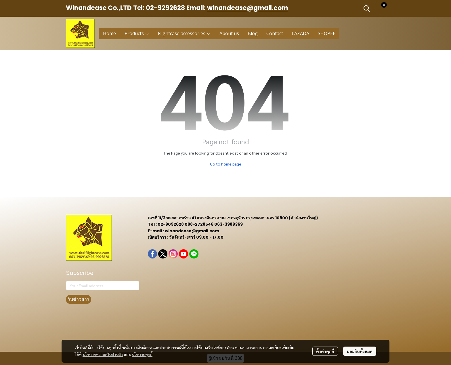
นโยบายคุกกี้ (142, 354)
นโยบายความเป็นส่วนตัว (103, 354)
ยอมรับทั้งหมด (359, 351)
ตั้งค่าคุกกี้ (325, 351)
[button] (367, 8)
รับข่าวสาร (78, 299)
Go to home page (225, 163)
